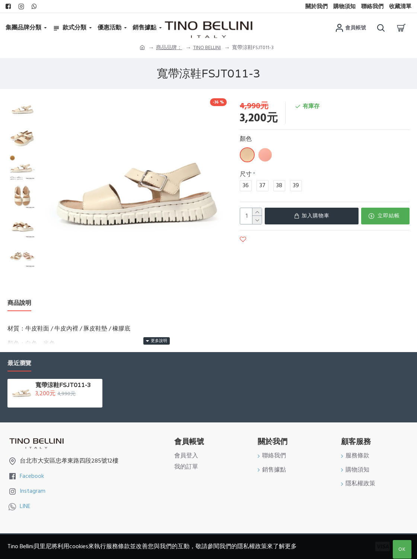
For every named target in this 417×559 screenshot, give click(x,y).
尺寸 (246, 174)
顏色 (246, 139)
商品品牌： (169, 47)
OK (402, 549)
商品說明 (19, 303)
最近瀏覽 (19, 363)
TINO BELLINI (207, 47)
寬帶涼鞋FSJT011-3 (63, 385)
